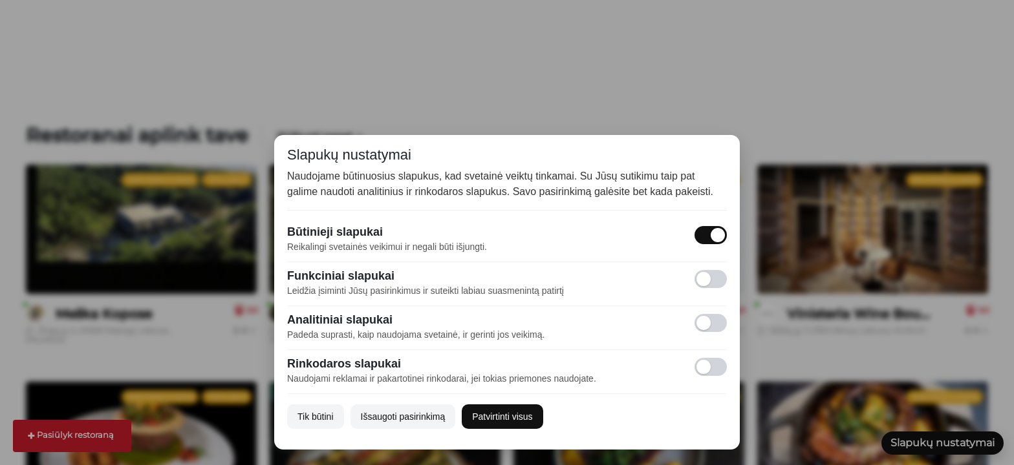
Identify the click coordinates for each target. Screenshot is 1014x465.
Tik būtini (315, 416)
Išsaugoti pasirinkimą (403, 416)
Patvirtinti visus (502, 416)
